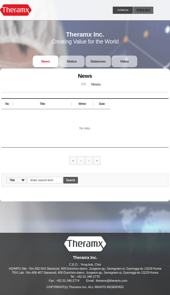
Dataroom (98, 61)
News (45, 61)
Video (124, 61)
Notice (72, 61)
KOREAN (122, 10)
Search (70, 180)
